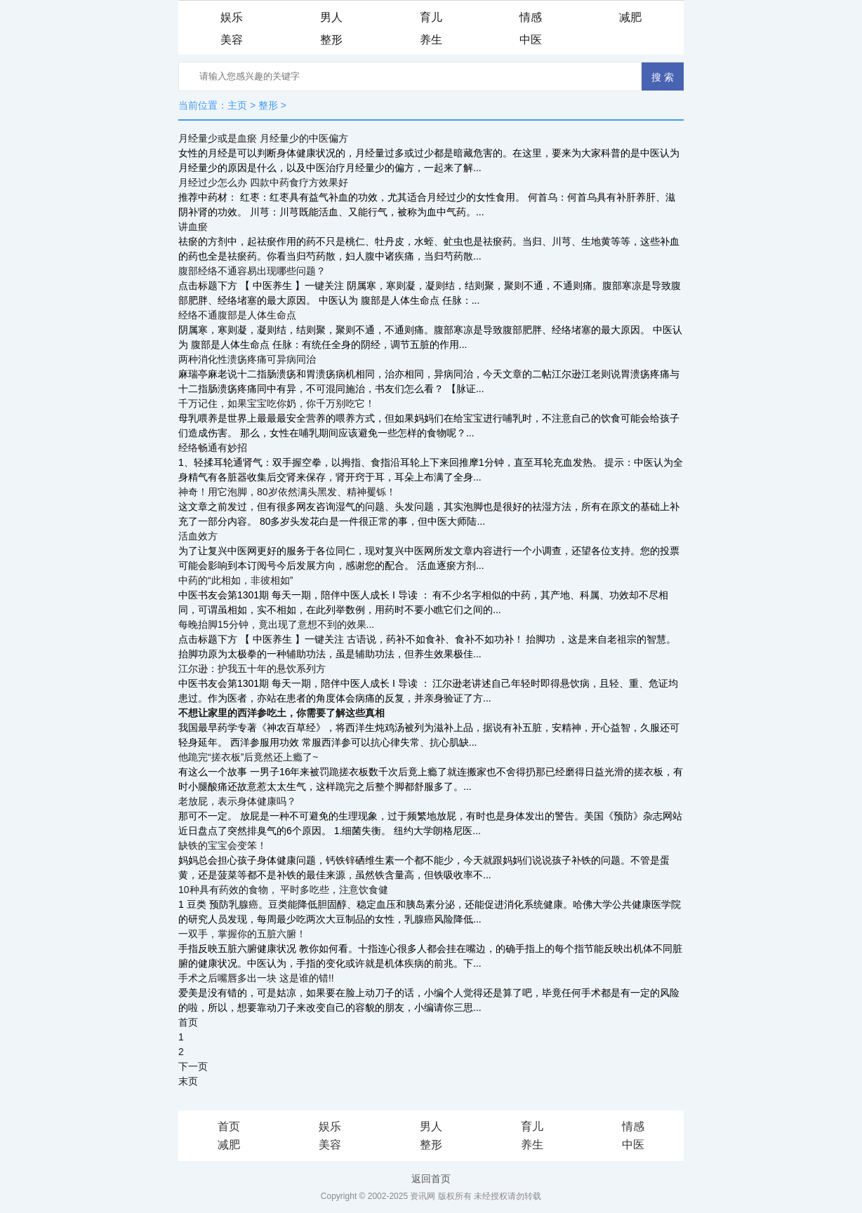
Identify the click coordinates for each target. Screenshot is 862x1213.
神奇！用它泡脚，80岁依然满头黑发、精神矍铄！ (287, 491)
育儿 (431, 17)
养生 (431, 40)
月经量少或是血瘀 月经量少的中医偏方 (263, 138)
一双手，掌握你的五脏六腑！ (242, 933)
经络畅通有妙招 (212, 447)
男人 (331, 17)
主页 (237, 105)
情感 (530, 17)
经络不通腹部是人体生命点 (237, 315)
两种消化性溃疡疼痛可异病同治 (247, 359)
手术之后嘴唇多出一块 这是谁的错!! (256, 978)
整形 (331, 40)
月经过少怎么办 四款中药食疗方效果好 (263, 182)
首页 (188, 1022)
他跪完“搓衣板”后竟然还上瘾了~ (248, 757)
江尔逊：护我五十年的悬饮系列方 (252, 668)
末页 (188, 1081)
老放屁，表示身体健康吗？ (237, 801)
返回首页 (431, 1178)
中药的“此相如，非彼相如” (235, 580)
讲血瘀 (193, 226)
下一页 (193, 1066)
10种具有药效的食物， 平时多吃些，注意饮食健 (283, 889)
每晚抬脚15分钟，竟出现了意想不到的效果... (276, 624)
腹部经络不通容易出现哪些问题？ (252, 270)
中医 (530, 40)
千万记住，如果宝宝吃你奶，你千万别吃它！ (276, 403)
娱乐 (231, 17)
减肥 (630, 17)
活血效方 (198, 536)
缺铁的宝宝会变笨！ (222, 845)
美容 (231, 40)
